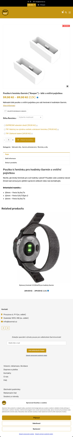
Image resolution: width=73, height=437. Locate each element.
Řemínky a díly (43, 145)
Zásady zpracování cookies (26, 434)
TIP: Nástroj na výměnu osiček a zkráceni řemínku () (32, 127)
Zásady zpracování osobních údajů (36, 353)
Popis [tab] (7, 152)
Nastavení (36, 429)
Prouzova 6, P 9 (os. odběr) (15, 312)
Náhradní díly (16, 145)
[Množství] (8, 138)
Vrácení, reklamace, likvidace (16, 364)
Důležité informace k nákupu (16, 111)
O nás (6, 375)
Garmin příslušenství (29, 145)
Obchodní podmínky (12, 387)
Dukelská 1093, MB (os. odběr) (16, 316)
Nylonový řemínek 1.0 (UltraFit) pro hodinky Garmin (36, 283)
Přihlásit (41, 5)
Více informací (9, 105)
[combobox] (31, 5)
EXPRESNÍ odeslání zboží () (22, 123)
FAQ (5, 378)
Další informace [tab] (10, 156)
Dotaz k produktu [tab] (11, 161)
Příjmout (36, 418)
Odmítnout (36, 423)
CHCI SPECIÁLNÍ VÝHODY (36, 348)
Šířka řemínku (9, 117)
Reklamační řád (10, 391)
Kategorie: (7, 145)
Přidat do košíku (27, 138)
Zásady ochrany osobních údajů (44, 434)
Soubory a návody (11, 394)
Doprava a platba (11, 367)
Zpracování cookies (12, 398)
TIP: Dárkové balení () (19, 131)
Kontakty (7, 371)
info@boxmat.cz (39, 1)
